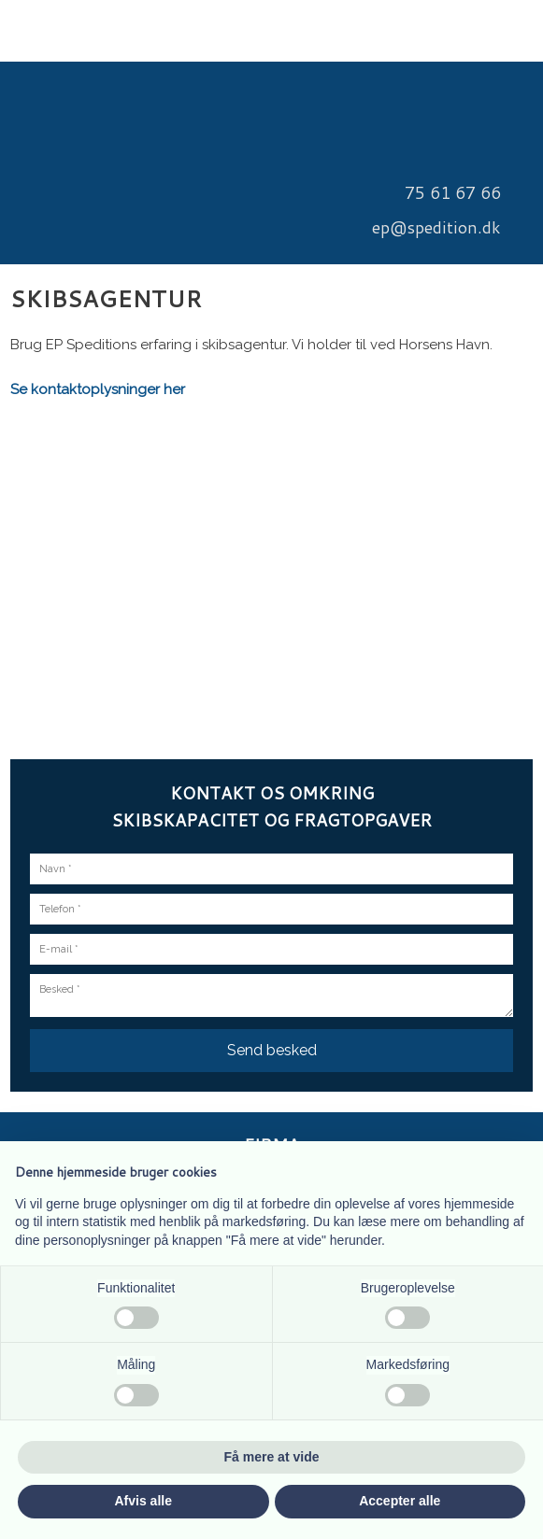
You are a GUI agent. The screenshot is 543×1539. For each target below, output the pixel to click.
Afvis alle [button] (143, 1500)
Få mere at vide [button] (272, 1456)
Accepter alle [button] (399, 1500)
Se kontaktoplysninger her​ (97, 389)
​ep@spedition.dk (436, 227)
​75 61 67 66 (453, 192)
